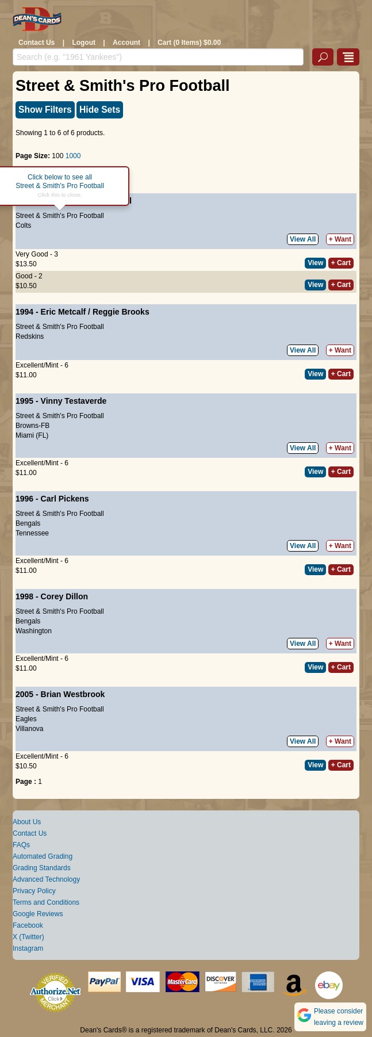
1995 (24, 400)
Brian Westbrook (73, 694)
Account (126, 43)
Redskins (30, 336)
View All (303, 239)
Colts (23, 225)
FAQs (21, 845)
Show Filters (45, 109)
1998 (24, 596)
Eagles (26, 719)
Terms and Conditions (46, 902)
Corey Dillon (64, 596)
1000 (73, 156)
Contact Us (36, 43)
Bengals (28, 523)
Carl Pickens (65, 498)
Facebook (28, 925)
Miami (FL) (32, 435)
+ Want (340, 239)
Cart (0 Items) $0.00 (189, 43)
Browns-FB (32, 426)
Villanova (29, 729)
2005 (24, 694)
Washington (34, 631)
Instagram (28, 948)
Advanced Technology (46, 879)
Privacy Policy (34, 891)
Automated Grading (42, 856)
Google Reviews (38, 914)
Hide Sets (99, 109)
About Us (27, 822)
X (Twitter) (28, 937)
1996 (24, 498)
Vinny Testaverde (74, 400)
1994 (24, 311)
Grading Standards (42, 868)
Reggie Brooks (121, 311)
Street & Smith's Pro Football (60, 216)
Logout (83, 43)
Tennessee (32, 533)
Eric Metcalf (63, 311)
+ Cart (341, 263)
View (315, 263)
